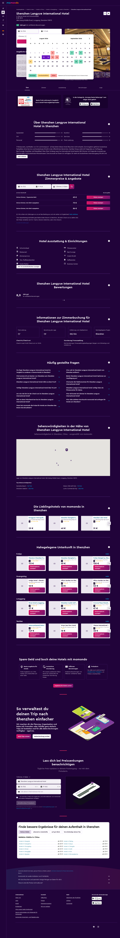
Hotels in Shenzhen (64, 9)
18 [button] (35, 61)
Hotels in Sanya (68, 844)
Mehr (107, 554)
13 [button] (43, 57)
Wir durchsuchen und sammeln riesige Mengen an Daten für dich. (64, 879)
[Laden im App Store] (95, 104)
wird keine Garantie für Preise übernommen (62, 870)
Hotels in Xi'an (68, 851)
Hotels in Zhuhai (23, 849)
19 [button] (39, 61)
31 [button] (30, 70)
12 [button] (39, 57)
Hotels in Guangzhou (25, 844)
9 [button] (71, 53)
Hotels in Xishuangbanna (71, 854)
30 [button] (57, 66)
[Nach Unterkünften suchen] (3, 12)
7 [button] (48, 53)
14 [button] (48, 57)
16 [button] (57, 57)
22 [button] (52, 61)
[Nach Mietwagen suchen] (3, 16)
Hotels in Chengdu (69, 846)
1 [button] (52, 48)
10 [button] (30, 57)
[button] (3, 3)
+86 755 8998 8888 (22, 22)
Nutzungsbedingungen (48, 806)
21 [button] (48, 61)
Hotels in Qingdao (24, 854)
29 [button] (52, 66)
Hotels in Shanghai (24, 841)
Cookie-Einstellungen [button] (22, 222)
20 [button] (44, 61)
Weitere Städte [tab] (24, 832)
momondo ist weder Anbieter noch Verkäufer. (64, 876)
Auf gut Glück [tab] (56, 832)
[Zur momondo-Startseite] (13, 3)
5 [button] (39, 53)
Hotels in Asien (30, 9)
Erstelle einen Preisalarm (95, 672)
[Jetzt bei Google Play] (84, 104)
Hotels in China (40, 9)
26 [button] (39, 66)
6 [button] (43, 53)
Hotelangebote (20, 9)
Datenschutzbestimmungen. (23, 808)
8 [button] (52, 53)
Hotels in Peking (68, 841)
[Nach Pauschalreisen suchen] (3, 20)
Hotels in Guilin (68, 849)
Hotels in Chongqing (25, 846)
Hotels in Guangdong (51, 9)
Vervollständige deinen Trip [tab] (72, 832)
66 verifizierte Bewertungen (35, 25)
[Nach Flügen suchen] (3, 8)
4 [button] (80, 48)
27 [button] (44, 66)
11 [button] (34, 57)
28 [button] (48, 66)
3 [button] (30, 53)
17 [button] (30, 61)
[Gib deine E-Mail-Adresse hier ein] (40, 791)
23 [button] (57, 61)
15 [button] (52, 57)
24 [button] (30, 66)
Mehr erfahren (73, 214)
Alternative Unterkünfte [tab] (40, 832)
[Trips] (3, 25)
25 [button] (35, 66)
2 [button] (71, 48)
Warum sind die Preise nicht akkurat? (64, 883)
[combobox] (40, 781)
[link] (37, 567)
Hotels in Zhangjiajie (25, 851)
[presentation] (95, 104)
